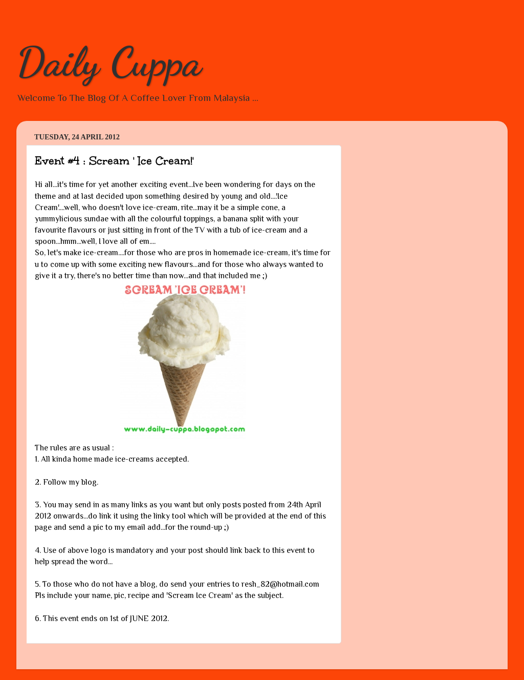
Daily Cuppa (109, 61)
